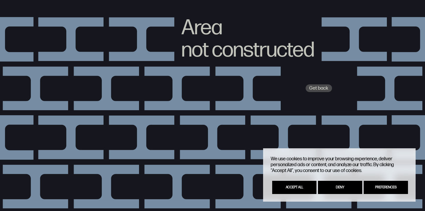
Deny (340, 187)
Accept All (294, 187)
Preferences (386, 187)
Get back (318, 88)
